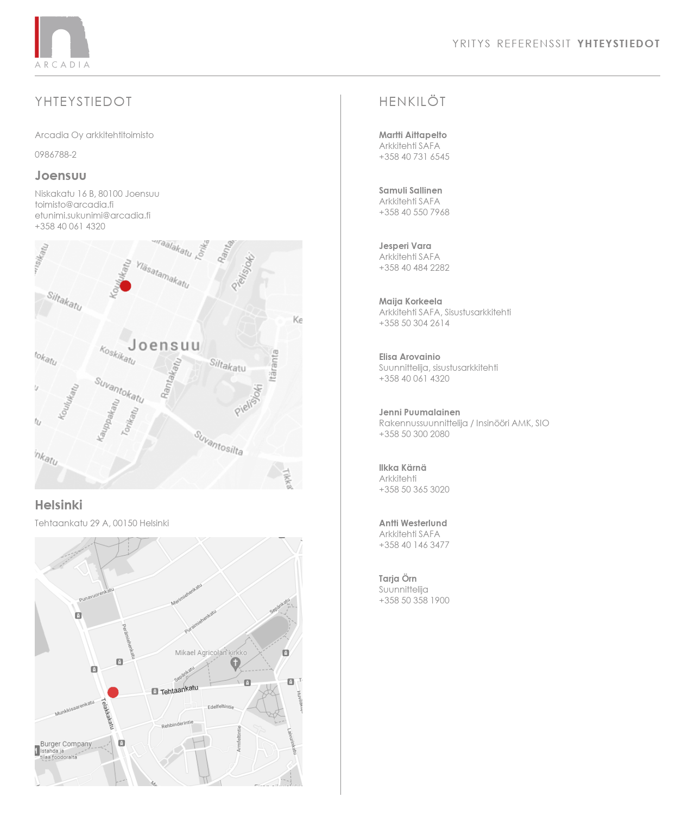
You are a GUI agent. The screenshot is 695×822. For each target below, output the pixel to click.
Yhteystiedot (618, 42)
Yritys (471, 43)
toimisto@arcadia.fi (74, 204)
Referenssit (534, 43)
